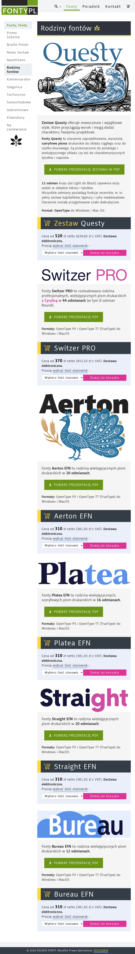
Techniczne (16, 95)
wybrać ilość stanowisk (70, 246)
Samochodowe (19, 102)
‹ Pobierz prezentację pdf (73, 317)
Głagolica (14, 87)
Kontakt (113, 6)
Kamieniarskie (18, 79)
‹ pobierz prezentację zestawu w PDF (84, 169)
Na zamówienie (17, 127)
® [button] (57, 6)
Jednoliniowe (17, 110)
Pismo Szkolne (13, 35)
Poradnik (91, 6)
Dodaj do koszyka (104, 253)
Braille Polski (18, 45)
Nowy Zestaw (18, 52)
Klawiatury (16, 117)
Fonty (71, 6)
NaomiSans (16, 60)
